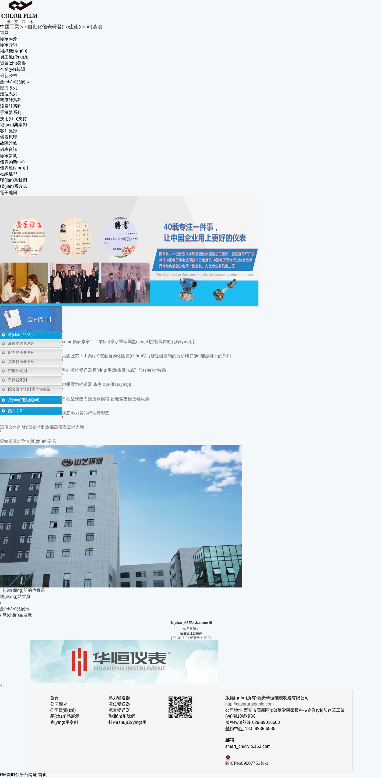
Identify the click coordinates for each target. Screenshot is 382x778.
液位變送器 (119, 704)
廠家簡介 (8, 38)
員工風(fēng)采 (14, 57)
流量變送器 (119, 710)
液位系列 (8, 94)
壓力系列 (8, 87)
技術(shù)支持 (13, 118)
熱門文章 (15, 411)
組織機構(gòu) (13, 51)
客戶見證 (8, 131)
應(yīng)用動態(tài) (23, 400)
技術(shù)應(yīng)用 (127, 722)
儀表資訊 (8, 149)
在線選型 (8, 174)
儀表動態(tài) (12, 162)
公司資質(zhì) (63, 710)
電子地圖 (8, 192)
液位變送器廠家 (191, 633)
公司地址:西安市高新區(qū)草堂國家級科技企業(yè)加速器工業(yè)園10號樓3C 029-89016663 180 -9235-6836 (285, 716)
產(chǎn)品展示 (14, 81)
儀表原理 (8, 137)
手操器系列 (11, 112)
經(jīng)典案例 (13, 124)
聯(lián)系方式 (13, 186)
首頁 (4, 32)
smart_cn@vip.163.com (248, 746)
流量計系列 (11, 106)
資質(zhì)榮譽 (13, 63)
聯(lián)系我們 (13, 180)
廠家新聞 (8, 155)
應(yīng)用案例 (64, 722)
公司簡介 (58, 704)
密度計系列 (11, 100)
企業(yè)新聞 (12, 69)
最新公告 (8, 75)
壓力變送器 (119, 698)
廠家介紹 (8, 44)
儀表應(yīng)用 (14, 167)
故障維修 (8, 143)
